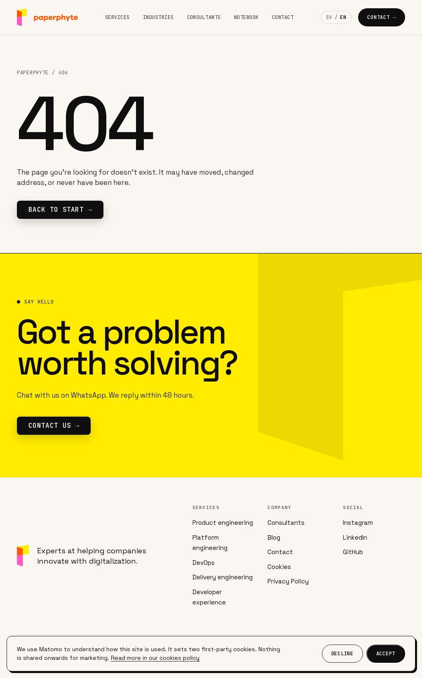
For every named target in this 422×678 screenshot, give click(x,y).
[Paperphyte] (47, 17)
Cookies (279, 567)
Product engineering (222, 522)
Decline (342, 653)
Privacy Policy (288, 581)
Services (117, 17)
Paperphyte (33, 72)
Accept (385, 653)
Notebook (246, 17)
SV (329, 17)
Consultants (204, 17)
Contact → (381, 17)
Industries (158, 17)
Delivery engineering (222, 577)
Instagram (358, 522)
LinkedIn (355, 537)
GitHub (353, 552)
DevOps (203, 563)
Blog (273, 537)
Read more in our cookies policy (155, 657)
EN (343, 17)
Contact (282, 17)
